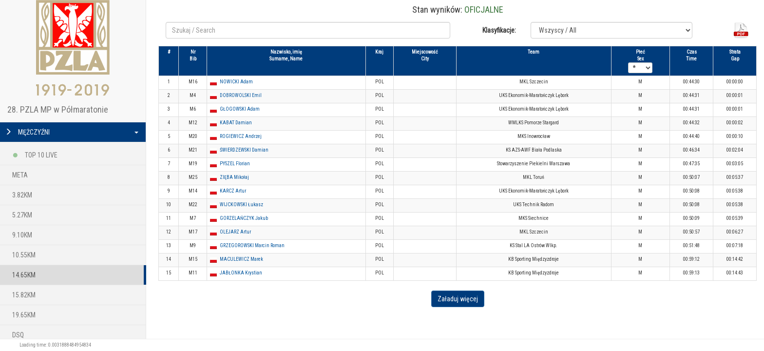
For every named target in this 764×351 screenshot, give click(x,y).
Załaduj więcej (458, 299)
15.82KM (24, 295)
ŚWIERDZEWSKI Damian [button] (244, 150)
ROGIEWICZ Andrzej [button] (241, 136)
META (20, 175)
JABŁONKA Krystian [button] (241, 272)
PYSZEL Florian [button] (235, 163)
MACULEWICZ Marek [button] (241, 259)
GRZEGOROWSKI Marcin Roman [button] (252, 245)
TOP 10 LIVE (34, 153)
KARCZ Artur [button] (233, 191)
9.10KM (22, 235)
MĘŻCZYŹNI (71, 132)
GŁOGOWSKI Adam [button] (240, 109)
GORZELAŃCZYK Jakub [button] (244, 218)
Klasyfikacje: (499, 30)
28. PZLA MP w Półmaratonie (57, 109)
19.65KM (24, 315)
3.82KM (22, 195)
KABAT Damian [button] (236, 122)
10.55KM (24, 255)
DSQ (18, 335)
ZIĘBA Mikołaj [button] (234, 177)
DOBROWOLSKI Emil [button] (241, 95)
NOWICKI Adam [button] (236, 81)
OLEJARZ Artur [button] (235, 231)
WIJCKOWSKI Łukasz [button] (241, 204)
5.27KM (22, 215)
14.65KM (24, 275)
